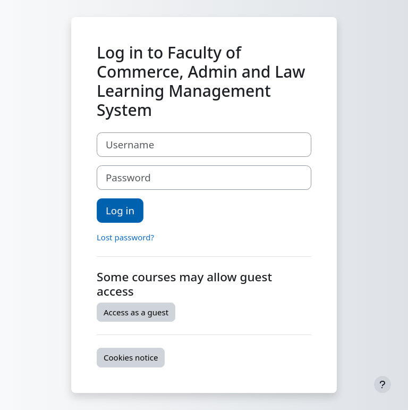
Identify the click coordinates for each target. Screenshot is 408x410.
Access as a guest (136, 312)
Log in (120, 210)
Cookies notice (131, 357)
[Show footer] (382, 384)
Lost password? (125, 237)
